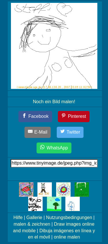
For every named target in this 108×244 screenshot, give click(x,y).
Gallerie (34, 217)
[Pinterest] (74, 116)
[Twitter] (70, 132)
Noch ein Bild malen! (54, 101)
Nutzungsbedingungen (69, 217)
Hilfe (18, 217)
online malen (67, 237)
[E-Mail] (37, 132)
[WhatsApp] (54, 148)
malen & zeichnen (32, 224)
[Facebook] (35, 116)
